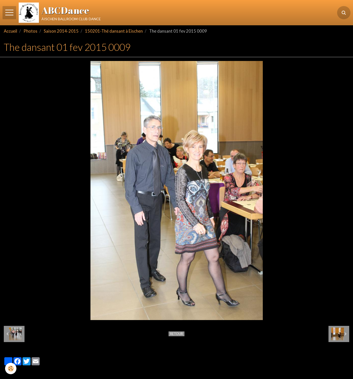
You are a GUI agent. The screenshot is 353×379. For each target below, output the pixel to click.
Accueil (10, 31)
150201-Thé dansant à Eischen (114, 31)
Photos (30, 31)
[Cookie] (10, 368)
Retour (176, 334)
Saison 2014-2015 (61, 31)
